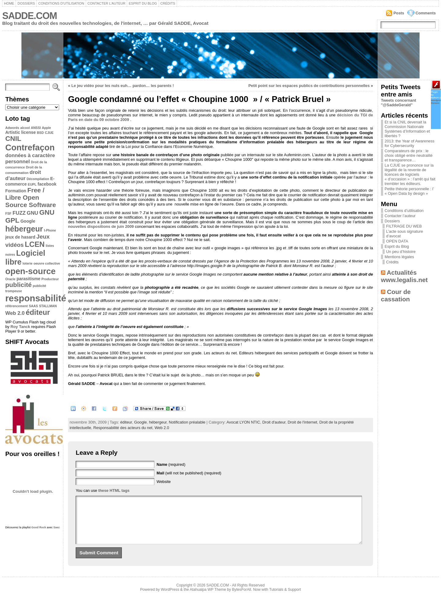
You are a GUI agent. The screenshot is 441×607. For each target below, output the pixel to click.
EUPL (32, 184)
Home (9, 3)
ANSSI (36, 128)
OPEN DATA (397, 241)
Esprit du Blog (143, 3)
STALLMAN (48, 306)
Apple (46, 128)
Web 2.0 (14, 313)
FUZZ (19, 213)
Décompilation (38, 179)
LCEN (35, 244)
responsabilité (35, 298)
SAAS (33, 306)
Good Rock (38, 527)
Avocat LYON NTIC (243, 422)
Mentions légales (399, 256)
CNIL (13, 138)
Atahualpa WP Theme (208, 599)
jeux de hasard (20, 237)
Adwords (12, 128)
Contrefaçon (30, 147)
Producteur (50, 279)
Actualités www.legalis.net (404, 276)
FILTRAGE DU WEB (404, 226)
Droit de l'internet (302, 422)
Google (28, 221)
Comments (426, 13)
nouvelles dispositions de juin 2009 (101, 226)
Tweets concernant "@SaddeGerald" (398, 102)
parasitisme (28, 278)
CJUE (49, 132)
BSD (40, 132)
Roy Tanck (20, 326)
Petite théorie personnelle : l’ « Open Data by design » (409, 191)
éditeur (38, 312)
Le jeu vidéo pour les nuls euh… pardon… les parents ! (122, 85)
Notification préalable (187, 422)
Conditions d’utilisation (61, 3)
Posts (399, 13)
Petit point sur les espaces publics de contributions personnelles (309, 85)
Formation (15, 190)
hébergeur (24, 228)
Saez (56, 527)
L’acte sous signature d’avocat (404, 233)
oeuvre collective (46, 263)
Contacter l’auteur (107, 3)
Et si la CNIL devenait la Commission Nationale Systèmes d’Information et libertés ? (407, 129)
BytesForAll (241, 599)
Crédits (167, 3)
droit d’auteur (23, 175)
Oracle (10, 279)
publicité (18, 284)
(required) (170, 464)
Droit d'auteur (273, 422)
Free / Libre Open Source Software (30, 197)
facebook (47, 184)
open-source (30, 271)
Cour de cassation (396, 295)
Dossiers (26, 3)
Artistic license (20, 132)
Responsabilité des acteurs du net (123, 427)
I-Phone (50, 230)
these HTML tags (114, 490)
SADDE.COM (29, 15)
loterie (27, 263)
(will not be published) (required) (188, 473)
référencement (16, 306)
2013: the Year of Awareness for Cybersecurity (410, 143)
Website (163, 481)
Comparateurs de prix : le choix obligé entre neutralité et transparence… (409, 155)
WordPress (170, 599)
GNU (32, 213)
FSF (8, 213)
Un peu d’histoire (401, 251)
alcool (25, 128)
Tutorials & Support (285, 599)
